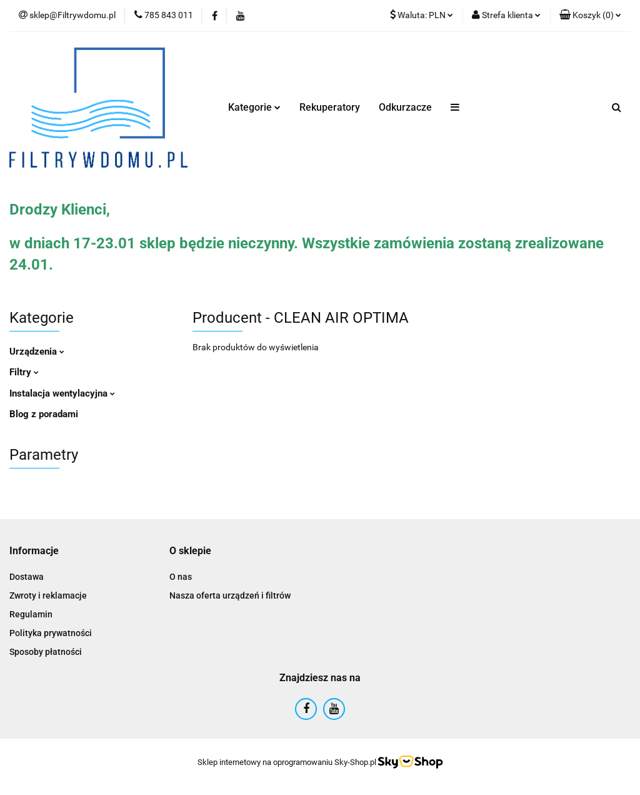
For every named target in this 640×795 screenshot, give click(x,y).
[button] (590, 15)
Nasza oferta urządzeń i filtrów (230, 595)
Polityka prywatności (50, 633)
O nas (180, 577)
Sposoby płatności (45, 652)
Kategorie (254, 107)
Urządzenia (36, 351)
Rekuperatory (329, 107)
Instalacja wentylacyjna (62, 393)
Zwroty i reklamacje (48, 595)
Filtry (24, 372)
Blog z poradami (43, 414)
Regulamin (30, 614)
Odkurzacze (405, 107)
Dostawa (26, 577)
